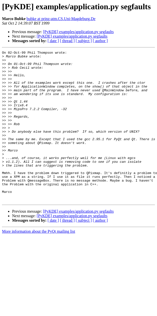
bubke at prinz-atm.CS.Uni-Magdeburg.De (60, 19)
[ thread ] (67, 41)
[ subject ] (84, 41)
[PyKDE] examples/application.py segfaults (78, 32)
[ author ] (100, 41)
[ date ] (53, 41)
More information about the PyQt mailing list (38, 261)
